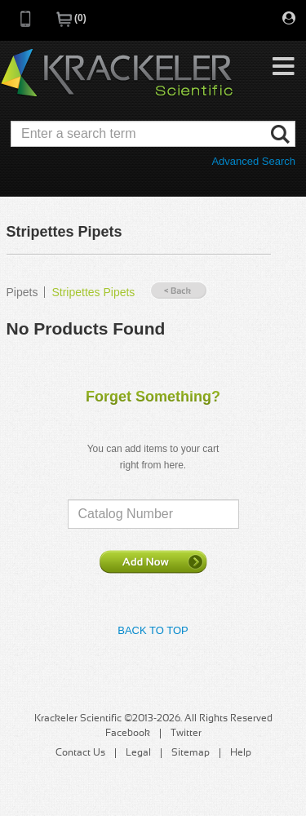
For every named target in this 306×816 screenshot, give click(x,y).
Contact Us (80, 753)
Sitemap (190, 753)
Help (240, 753)
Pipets (22, 292)
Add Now (153, 561)
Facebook (127, 733)
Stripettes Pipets (93, 292)
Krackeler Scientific (116, 73)
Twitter (186, 733)
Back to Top (153, 630)
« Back (178, 291)
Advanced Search (253, 161)
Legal (138, 753)
